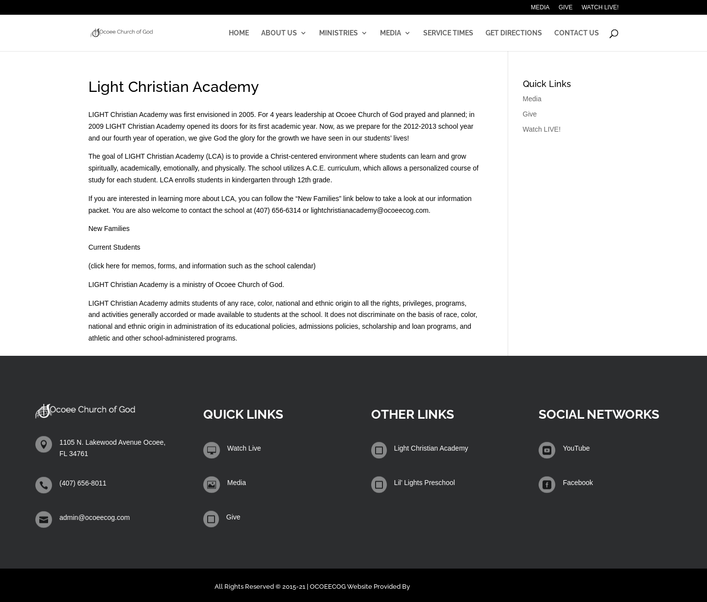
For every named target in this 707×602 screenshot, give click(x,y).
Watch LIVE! (600, 7)
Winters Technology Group (452, 586)
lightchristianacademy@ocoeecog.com (370, 210)
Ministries (338, 33)
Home (239, 33)
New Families (109, 228)
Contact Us (576, 33)
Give (566, 7)
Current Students (114, 247)
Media (540, 7)
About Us (279, 33)
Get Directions (514, 33)
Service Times (448, 33)
